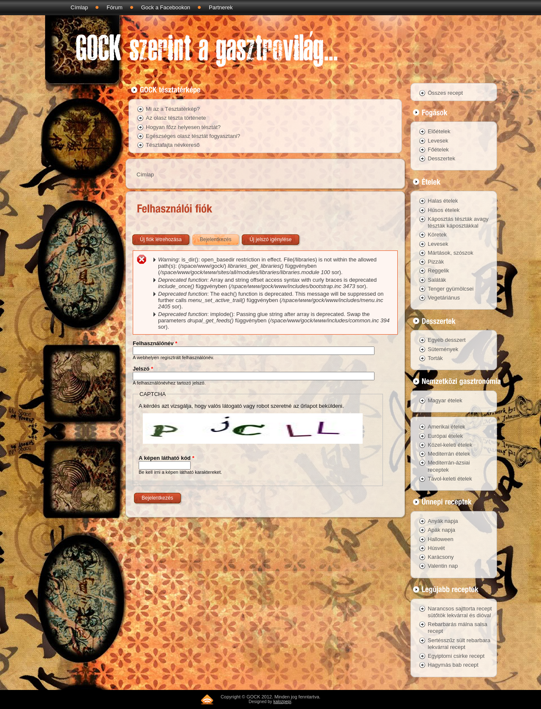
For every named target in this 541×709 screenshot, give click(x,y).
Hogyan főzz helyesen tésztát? (183, 127)
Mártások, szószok (450, 253)
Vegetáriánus (444, 297)
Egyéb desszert (447, 340)
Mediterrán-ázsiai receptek (449, 466)
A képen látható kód (166, 458)
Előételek (439, 131)
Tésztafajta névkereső (172, 145)
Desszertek (441, 158)
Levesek (438, 140)
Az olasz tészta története (176, 118)
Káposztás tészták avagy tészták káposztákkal (458, 222)
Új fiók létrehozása (161, 239)
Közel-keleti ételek (450, 445)
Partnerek (220, 7)
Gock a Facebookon (165, 7)
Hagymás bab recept (453, 665)
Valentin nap (443, 566)
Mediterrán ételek (449, 454)
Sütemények (443, 349)
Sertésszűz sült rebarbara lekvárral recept (459, 643)
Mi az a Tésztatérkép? (173, 109)
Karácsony (441, 557)
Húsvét (436, 548)
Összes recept (445, 93)
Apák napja (441, 530)
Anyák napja (443, 521)
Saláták (437, 280)
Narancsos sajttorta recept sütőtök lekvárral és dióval (460, 611)
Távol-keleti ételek (450, 478)
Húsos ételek (443, 210)
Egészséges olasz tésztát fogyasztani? (193, 136)
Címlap (79, 7)
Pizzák (436, 261)
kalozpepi (282, 701)
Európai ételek (445, 436)
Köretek (437, 234)
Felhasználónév (155, 343)
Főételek (438, 149)
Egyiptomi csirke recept (456, 656)
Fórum (115, 7)
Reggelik (438, 270)
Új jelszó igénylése (270, 239)
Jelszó (143, 368)
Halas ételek (443, 201)
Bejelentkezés (220, 237)
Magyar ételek (445, 400)
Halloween (441, 539)
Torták (435, 358)
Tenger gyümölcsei (450, 289)
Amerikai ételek (446, 426)
